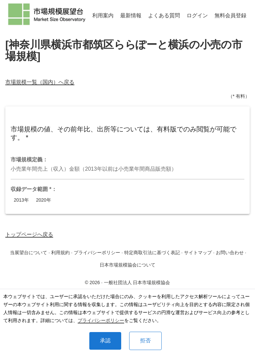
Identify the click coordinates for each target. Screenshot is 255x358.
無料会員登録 (230, 15)
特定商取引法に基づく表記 (152, 252)
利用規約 (60, 252)
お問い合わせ (230, 252)
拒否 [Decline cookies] (145, 340)
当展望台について (28, 252)
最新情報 (130, 15)
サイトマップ (198, 252)
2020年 (43, 200)
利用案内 (103, 15)
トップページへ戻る (29, 234)
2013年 (21, 200)
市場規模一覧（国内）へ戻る (39, 82)
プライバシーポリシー (101, 320)
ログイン (197, 15)
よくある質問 (164, 15)
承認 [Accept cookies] (105, 340)
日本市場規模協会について (127, 265)
